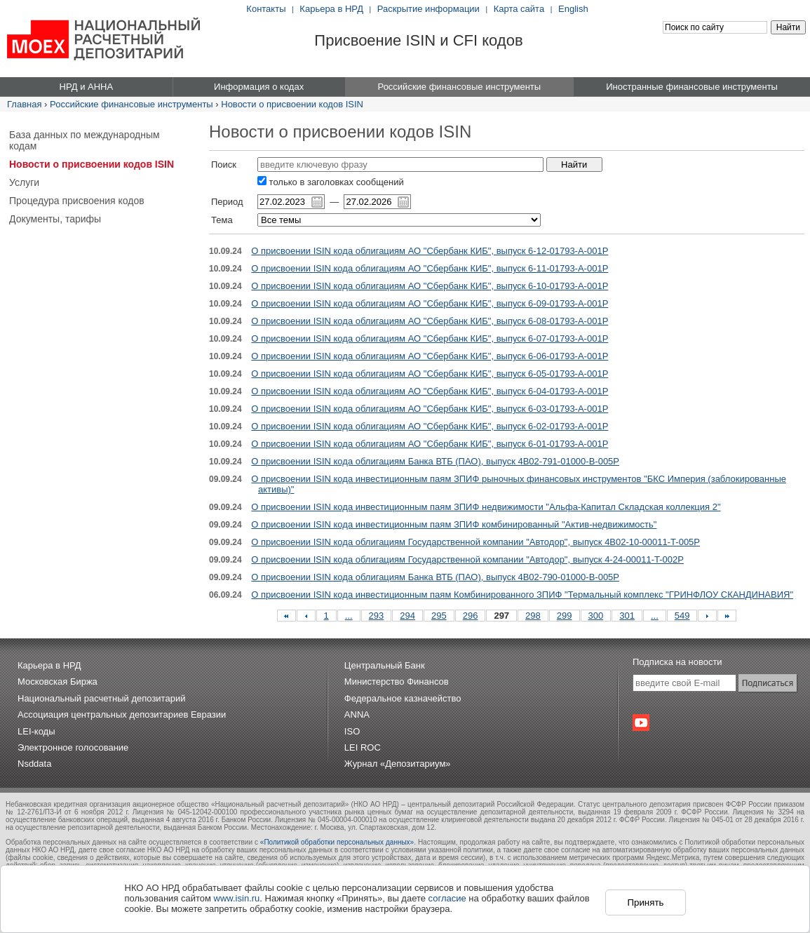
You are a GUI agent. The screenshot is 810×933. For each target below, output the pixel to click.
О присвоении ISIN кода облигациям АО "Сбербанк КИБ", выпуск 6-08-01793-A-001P (429, 321)
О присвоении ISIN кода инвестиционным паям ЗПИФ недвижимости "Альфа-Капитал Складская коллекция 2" (485, 507)
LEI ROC (362, 747)
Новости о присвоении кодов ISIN (292, 104)
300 (596, 615)
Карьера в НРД (331, 9)
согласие (447, 898)
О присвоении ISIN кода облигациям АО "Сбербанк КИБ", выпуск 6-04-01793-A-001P (429, 391)
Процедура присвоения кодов (76, 200)
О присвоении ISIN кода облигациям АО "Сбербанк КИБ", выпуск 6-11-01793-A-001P (429, 268)
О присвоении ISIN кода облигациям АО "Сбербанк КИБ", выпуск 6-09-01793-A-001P (429, 303)
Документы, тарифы (55, 218)
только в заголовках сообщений (330, 182)
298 (533, 615)
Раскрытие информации (428, 9)
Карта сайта (519, 9)
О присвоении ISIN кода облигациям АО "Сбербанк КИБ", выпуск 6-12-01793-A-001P (429, 251)
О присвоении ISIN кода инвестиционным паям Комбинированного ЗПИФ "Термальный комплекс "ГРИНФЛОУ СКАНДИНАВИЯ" (522, 594)
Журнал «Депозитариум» (397, 763)
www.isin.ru (237, 898)
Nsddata (34, 763)
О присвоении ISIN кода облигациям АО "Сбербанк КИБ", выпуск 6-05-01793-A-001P (429, 373)
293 (376, 615)
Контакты (265, 9)
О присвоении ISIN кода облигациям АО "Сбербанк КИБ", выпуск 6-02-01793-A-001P (429, 426)
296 (470, 615)
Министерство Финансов (396, 681)
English (573, 9)
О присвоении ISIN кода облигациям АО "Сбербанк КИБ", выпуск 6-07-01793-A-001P (429, 338)
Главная (24, 104)
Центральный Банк (384, 665)
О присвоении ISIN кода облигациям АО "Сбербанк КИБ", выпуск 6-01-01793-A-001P (429, 443)
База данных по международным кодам (84, 140)
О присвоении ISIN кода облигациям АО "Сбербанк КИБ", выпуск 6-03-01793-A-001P (429, 408)
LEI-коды (36, 731)
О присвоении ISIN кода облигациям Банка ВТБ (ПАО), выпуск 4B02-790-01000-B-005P (435, 577)
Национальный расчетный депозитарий (101, 698)
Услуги (24, 182)
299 (564, 615)
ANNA (357, 714)
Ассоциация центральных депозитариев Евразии (122, 714)
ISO (352, 731)
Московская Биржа (57, 681)
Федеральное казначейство (402, 698)
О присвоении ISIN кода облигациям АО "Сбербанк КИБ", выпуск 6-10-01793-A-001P (429, 286)
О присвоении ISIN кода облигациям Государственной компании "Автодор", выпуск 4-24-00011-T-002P (467, 559)
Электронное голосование (73, 747)
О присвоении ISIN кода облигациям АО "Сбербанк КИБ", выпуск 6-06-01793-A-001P (429, 356)
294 (407, 615)
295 (439, 615)
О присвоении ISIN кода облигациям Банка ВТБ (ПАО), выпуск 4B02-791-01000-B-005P (435, 461)
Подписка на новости (677, 662)
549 (682, 615)
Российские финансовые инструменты (131, 104)
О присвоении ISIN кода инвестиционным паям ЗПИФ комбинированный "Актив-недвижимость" (453, 524)
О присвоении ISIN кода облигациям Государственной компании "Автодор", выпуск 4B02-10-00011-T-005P (475, 542)
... (349, 615)
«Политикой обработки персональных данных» (337, 842)
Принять (645, 902)
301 (627, 615)
